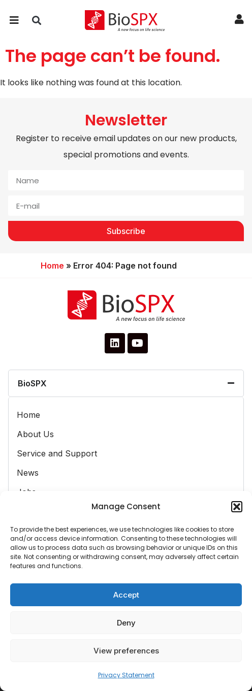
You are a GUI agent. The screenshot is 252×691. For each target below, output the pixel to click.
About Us (35, 434)
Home (52, 265)
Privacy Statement (126, 675)
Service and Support (57, 453)
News (28, 473)
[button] (237, 507)
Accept (126, 595)
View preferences (126, 650)
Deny (126, 623)
